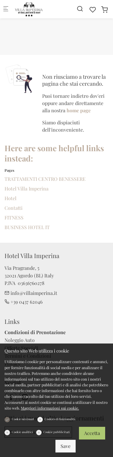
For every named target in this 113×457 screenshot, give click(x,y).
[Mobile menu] (5, 9)
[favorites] (92, 9)
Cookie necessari (23, 419)
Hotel (11, 198)
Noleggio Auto (20, 340)
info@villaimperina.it (31, 293)
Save (66, 446)
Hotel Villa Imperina (27, 188)
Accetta (92, 433)
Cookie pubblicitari (56, 432)
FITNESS (14, 217)
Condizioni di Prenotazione (35, 332)
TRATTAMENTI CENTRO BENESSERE (45, 179)
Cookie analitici (22, 432)
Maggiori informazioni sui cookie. (50, 408)
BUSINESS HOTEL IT (27, 227)
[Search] (80, 8)
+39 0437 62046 (23, 302)
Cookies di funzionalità (60, 419)
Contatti (14, 208)
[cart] (105, 9)
